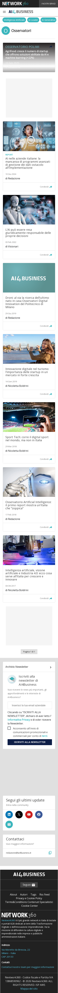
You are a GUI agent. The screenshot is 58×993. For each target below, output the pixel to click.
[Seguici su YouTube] (29, 814)
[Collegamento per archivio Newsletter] (28, 667)
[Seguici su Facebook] (39, 814)
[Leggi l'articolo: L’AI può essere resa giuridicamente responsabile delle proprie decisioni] (29, 227)
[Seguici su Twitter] (19, 814)
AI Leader (33, 19)
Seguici (29, 885)
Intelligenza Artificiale (14, 19)
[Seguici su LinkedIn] (9, 814)
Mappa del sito (29, 988)
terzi (44, 736)
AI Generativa (48, 19)
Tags (33, 894)
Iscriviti (29, 742)
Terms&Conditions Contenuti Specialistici (29, 902)
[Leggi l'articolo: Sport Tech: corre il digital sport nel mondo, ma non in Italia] (29, 432)
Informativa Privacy (19, 719)
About (13, 894)
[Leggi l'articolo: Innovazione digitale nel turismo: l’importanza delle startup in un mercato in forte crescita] (29, 366)
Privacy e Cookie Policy (29, 898)
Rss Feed (44, 894)
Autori (23, 894)
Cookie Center (29, 905)
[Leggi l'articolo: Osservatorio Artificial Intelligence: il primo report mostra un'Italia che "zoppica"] (29, 499)
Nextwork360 (8, 920)
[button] (4, 11)
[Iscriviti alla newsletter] (9, 824)
